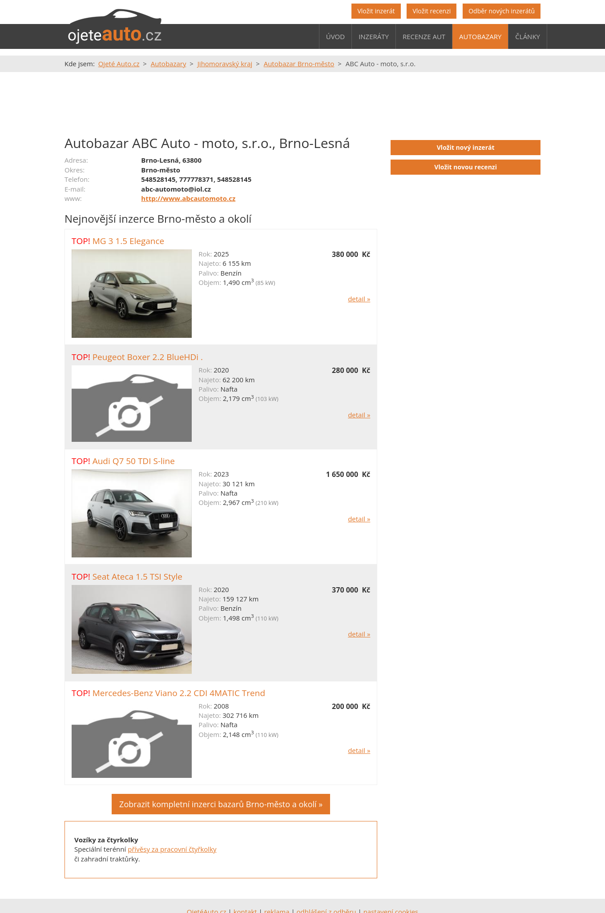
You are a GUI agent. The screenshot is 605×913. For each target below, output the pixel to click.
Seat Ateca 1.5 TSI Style (137, 576)
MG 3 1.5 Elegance (129, 241)
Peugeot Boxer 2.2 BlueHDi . (148, 357)
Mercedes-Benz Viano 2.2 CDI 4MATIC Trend (179, 693)
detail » (359, 298)
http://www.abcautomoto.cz (188, 198)
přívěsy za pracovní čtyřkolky (172, 849)
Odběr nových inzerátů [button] (501, 11)
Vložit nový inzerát (466, 147)
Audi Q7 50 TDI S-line (134, 461)
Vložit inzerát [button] (376, 11)
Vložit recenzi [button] (431, 11)
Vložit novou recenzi (465, 167)
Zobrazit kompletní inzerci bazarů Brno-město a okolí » (221, 804)
